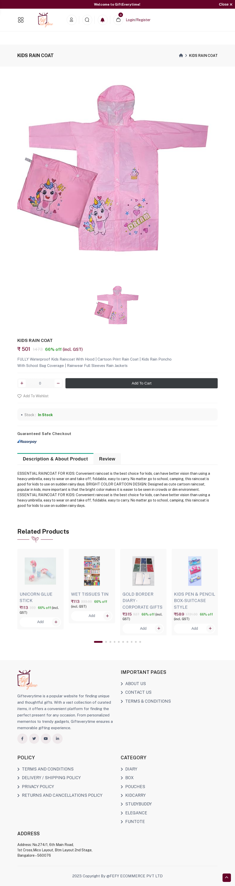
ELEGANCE (134, 813)
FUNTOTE (133, 821)
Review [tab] (107, 458)
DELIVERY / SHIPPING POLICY (49, 777)
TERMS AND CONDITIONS (45, 769)
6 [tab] (123, 642)
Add (48, 626)
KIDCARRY (133, 795)
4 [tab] (115, 642)
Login (130, 20)
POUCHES (133, 786)
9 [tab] (136, 642)
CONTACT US (136, 692)
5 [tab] (119, 642)
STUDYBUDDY (136, 804)
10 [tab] (140, 642)
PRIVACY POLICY (35, 786)
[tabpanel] (40, 588)
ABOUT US (133, 683)
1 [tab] (98, 642)
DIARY (129, 769)
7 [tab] (127, 642)
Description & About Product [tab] (55, 458)
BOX (127, 777)
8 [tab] (132, 642)
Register (143, 20)
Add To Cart (141, 387)
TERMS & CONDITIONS (146, 701)
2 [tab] (106, 642)
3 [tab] (110, 642)
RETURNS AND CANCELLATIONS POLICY (59, 795)
